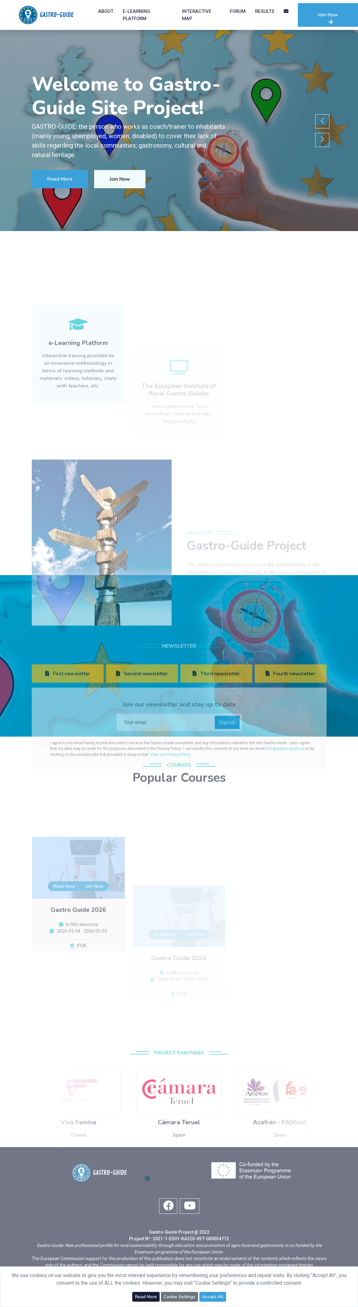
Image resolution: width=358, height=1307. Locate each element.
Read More (59, 179)
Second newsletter (142, 750)
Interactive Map (197, 15)
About (105, 11)
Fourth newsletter (290, 750)
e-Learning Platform (137, 15)
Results (264, 11)
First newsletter (67, 750)
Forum (238, 11)
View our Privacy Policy (170, 831)
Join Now (328, 18)
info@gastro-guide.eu (285, 825)
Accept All (212, 1297)
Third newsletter (216, 750)
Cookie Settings (179, 1297)
